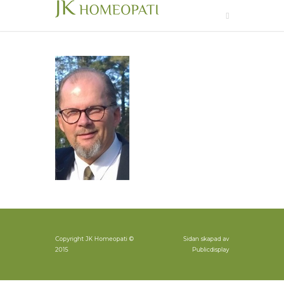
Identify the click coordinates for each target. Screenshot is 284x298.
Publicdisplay (210, 249)
